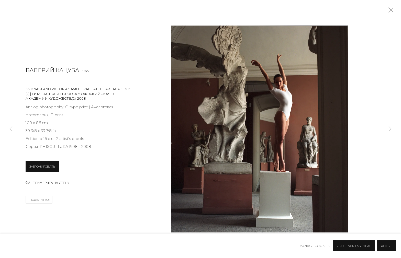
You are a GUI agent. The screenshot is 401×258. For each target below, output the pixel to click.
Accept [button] (386, 246)
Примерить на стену (47, 183)
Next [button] (390, 129)
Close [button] (389, 11)
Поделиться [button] (40, 200)
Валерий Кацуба (52, 70)
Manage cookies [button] (314, 246)
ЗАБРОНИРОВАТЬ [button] (42, 166)
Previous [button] (11, 129)
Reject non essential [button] (354, 246)
